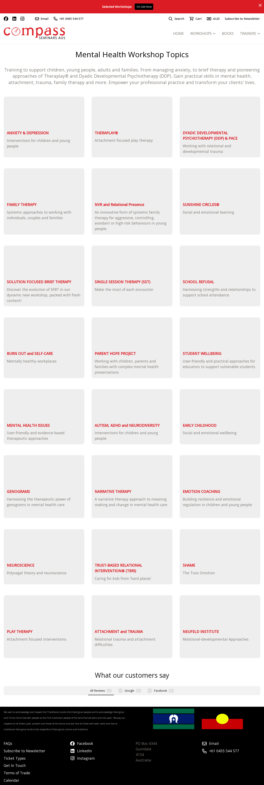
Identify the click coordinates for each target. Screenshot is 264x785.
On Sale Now (144, 6)
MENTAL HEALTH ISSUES (28, 425)
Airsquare (104, 781)
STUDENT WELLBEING (202, 353)
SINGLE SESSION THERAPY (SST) (122, 281)
